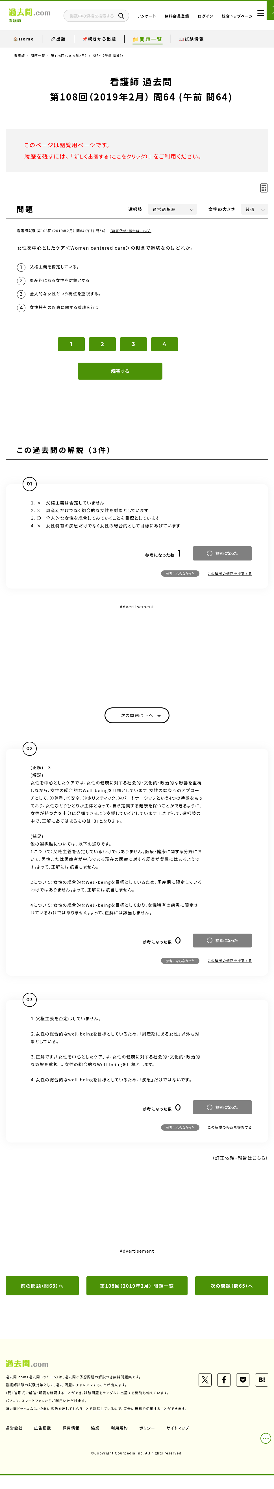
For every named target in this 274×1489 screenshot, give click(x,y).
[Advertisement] (137, 655)
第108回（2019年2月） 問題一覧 (137, 1291)
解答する (120, 375)
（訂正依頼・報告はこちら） (131, 230)
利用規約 (121, 1441)
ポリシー (149, 1441)
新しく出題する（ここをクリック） (115, 156)
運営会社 (14, 1441)
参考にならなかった (180, 577)
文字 (221, 209)
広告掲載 (43, 1441)
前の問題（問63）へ (42, 1291)
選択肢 (136, 209)
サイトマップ (180, 1441)
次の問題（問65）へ (232, 1291)
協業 (96, 1441)
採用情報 (72, 1441)
